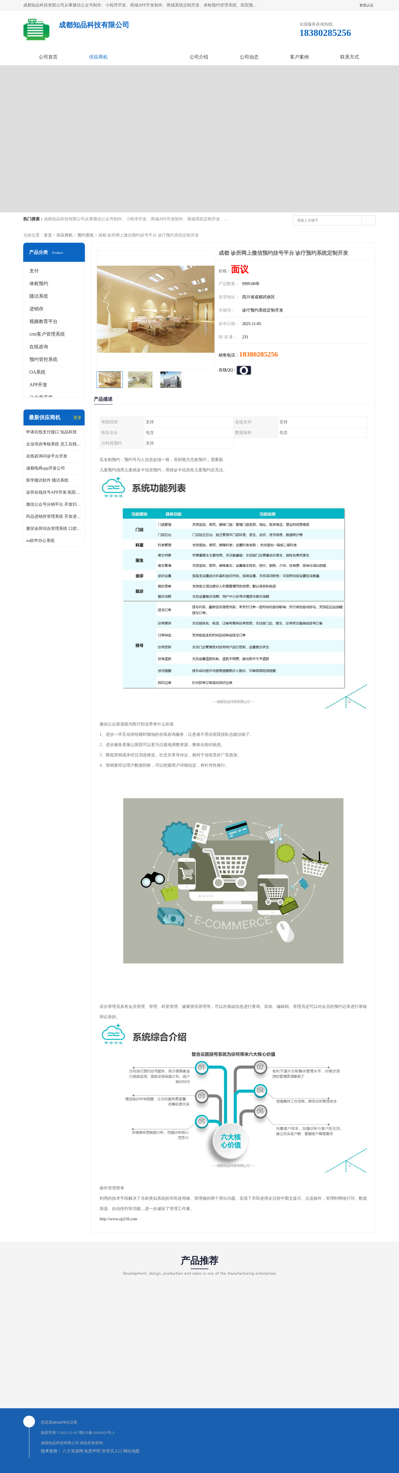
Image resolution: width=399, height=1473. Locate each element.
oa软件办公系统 (40, 540)
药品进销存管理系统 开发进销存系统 (54, 516)
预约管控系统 (43, 359)
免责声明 (92, 1451)
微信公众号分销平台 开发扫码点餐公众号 (54, 504)
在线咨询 (38, 346)
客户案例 (299, 56)
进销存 (36, 308)
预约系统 (85, 235)
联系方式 (349, 56)
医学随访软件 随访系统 (47, 480)
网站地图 (131, 1451)
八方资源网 (73, 1451)
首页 (48, 235)
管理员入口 (112, 1451)
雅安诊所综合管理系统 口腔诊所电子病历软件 (54, 528)
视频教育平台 (43, 321)
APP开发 (38, 384)
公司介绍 (199, 56)
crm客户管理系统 (47, 334)
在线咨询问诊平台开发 (46, 456)
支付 (34, 270)
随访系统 (38, 296)
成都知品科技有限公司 (60, 1443)
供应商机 (98, 56)
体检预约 (38, 283)
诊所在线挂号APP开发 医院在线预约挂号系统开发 (54, 492)
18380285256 (258, 354)
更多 (77, 417)
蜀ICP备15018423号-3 (97, 1432)
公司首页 (48, 56)
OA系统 (37, 372)
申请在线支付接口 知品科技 (51, 432)
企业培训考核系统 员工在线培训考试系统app (54, 444)
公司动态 (249, 56)
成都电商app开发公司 (45, 468)
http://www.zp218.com (118, 1219)
